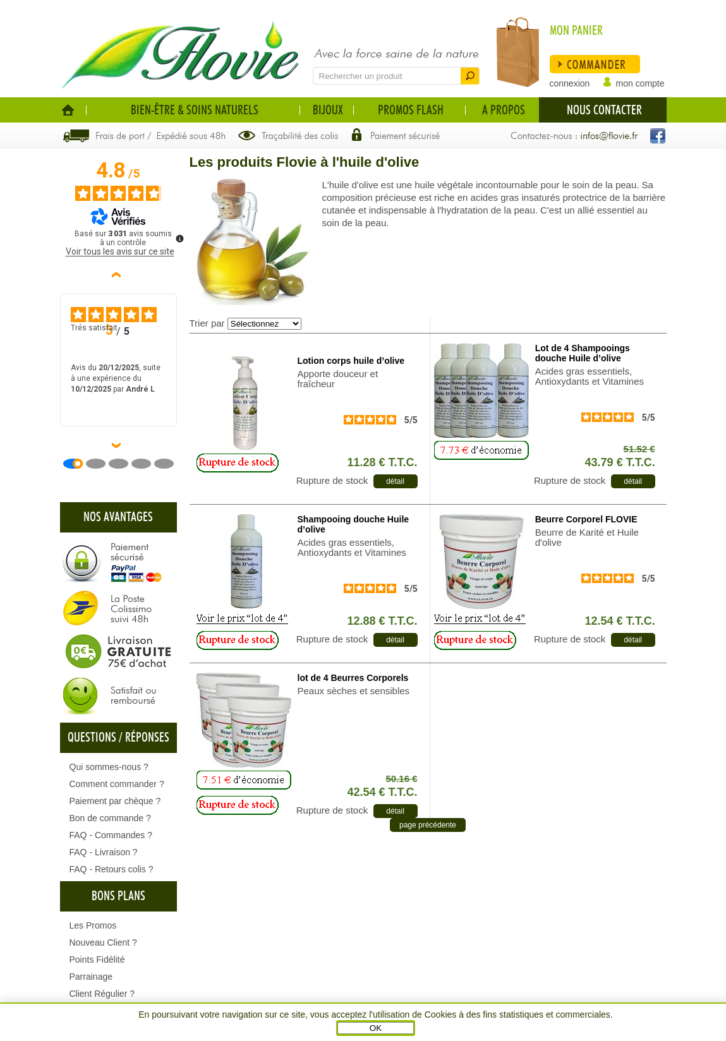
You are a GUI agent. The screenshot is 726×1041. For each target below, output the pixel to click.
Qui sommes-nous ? (109, 767)
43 (620, 462)
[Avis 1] (78, 464)
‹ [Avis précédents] (118, 275)
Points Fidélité (97, 959)
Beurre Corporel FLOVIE (586, 519)
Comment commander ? (117, 784)
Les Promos (93, 925)
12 (382, 621)
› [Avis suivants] (118, 445)
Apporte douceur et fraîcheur (338, 379)
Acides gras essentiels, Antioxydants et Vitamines (589, 376)
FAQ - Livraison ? (104, 852)
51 (639, 448)
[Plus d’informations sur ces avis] (179, 237)
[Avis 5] (169, 464)
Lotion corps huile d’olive (351, 361)
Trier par (207, 323)
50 (401, 778)
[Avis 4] (146, 464)
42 (382, 792)
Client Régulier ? (102, 994)
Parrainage (91, 977)
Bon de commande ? (110, 818)
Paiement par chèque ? (115, 801)
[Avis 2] (100, 464)
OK (376, 1028)
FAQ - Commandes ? (111, 835)
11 (382, 462)
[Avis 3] (123, 464)
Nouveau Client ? (103, 942)
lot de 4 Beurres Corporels (353, 678)
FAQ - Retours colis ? (112, 869)
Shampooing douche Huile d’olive (353, 524)
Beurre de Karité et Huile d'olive (587, 537)
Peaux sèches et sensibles (354, 691)
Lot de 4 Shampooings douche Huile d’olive (582, 353)
